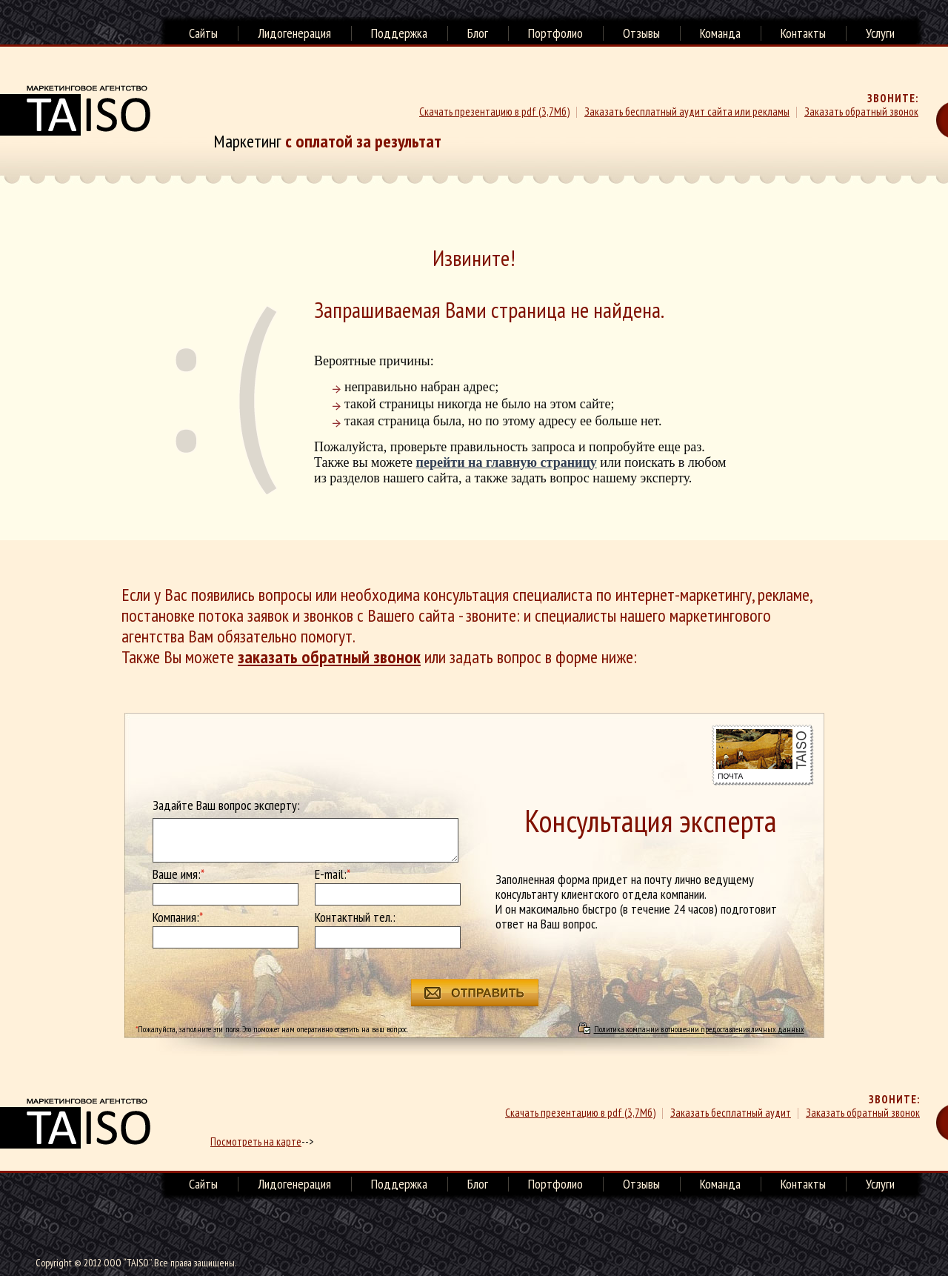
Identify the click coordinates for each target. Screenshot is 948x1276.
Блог (477, 32)
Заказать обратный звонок (861, 111)
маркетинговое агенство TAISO (75, 1123)
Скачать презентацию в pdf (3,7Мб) (494, 111)
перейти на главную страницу (506, 462)
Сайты (203, 32)
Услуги (880, 32)
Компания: (178, 917)
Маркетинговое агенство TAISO (75, 110)
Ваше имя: (178, 874)
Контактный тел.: (355, 917)
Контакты (803, 32)
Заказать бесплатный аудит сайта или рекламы (687, 111)
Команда (720, 32)
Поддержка (399, 32)
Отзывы (641, 32)
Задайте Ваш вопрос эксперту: (226, 805)
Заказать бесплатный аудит (730, 1113)
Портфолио (555, 32)
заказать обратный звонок (329, 656)
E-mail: (332, 874)
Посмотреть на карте (255, 1141)
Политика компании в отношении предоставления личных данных (699, 1029)
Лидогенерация (294, 32)
